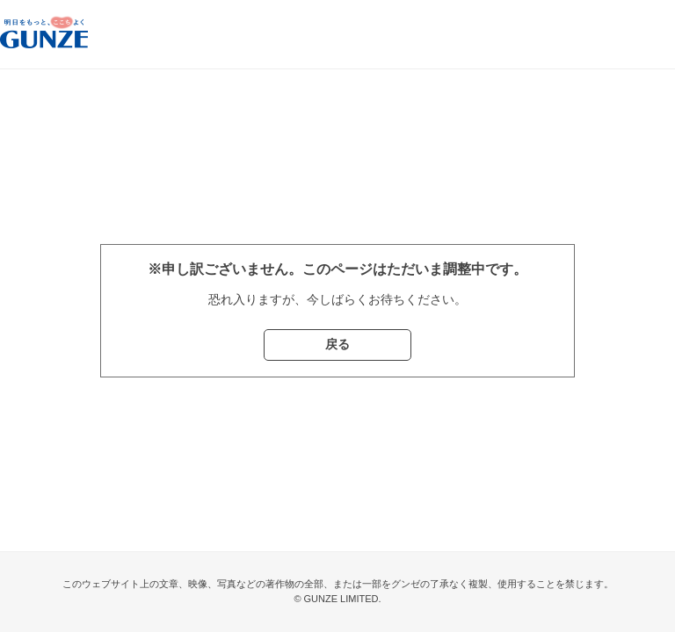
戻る (337, 344)
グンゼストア (44, 34)
